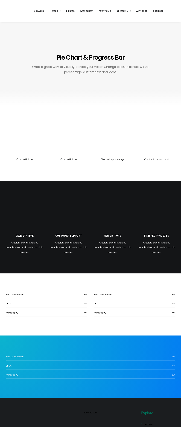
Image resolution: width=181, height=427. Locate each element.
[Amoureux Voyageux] (12, 11)
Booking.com (90, 387)
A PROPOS (134, 11)
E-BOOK (63, 11)
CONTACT (151, 11)
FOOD (49, 11)
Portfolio (149, 409)
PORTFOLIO (98, 11)
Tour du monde (153, 404)
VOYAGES (33, 11)
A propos (149, 415)
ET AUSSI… (117, 11)
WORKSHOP (79, 11)
